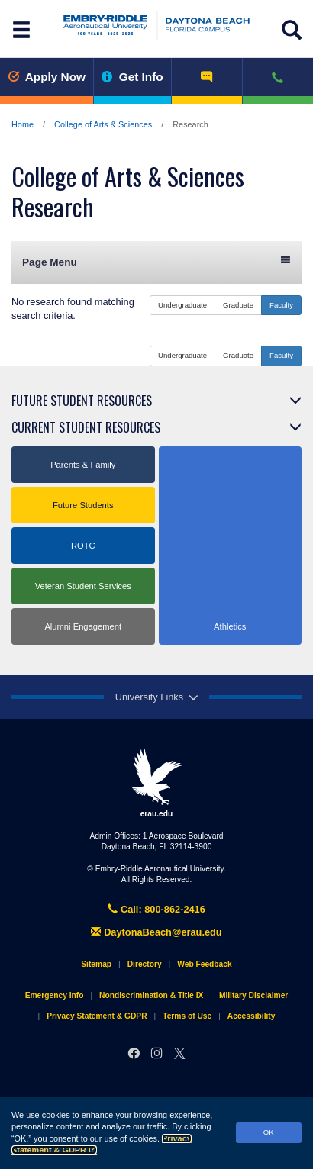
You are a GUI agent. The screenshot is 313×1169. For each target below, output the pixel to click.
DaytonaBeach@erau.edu (156, 932)
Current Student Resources (85, 427)
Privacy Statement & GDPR (97, 1016)
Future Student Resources (81, 400)
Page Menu (156, 261)
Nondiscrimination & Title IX (151, 995)
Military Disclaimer (253, 995)
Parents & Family (82, 464)
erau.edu (156, 783)
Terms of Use (187, 1016)
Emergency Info (54, 995)
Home (22, 124)
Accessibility (251, 1016)
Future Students (83, 505)
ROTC (83, 545)
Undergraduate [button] (182, 305)
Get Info (132, 76)
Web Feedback (204, 964)
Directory (144, 964)
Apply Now (47, 76)
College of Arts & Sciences (103, 124)
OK (268, 1132)
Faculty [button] (281, 305)
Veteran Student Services (83, 586)
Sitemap (96, 964)
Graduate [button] (238, 305)
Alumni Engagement (82, 626)
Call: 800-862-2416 (156, 909)
